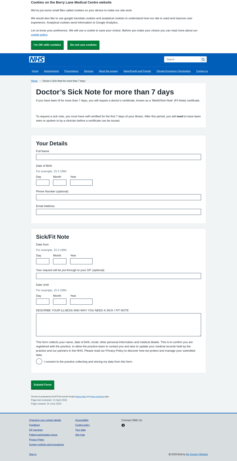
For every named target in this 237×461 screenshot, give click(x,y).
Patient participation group (43, 435)
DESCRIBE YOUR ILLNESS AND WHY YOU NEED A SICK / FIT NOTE (82, 310)
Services (88, 71)
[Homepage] (36, 59)
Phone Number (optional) (52, 191)
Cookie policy (82, 425)
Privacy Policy (80, 397)
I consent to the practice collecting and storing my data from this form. (88, 361)
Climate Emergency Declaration (173, 71)
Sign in (33, 454)
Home (35, 71)
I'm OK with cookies (47, 44)
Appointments (51, 71)
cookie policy (39, 34)
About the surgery (108, 71)
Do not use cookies (83, 44)
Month (57, 176)
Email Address (45, 206)
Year (73, 176)
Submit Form (43, 384)
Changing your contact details (45, 420)
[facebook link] (123, 425)
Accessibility (81, 420)
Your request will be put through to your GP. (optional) (70, 270)
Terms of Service (97, 397)
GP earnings (36, 430)
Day (38, 176)
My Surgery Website (197, 454)
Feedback (34, 425)
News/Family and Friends (137, 71)
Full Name (42, 151)
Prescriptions (71, 71)
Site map (80, 435)
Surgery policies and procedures (46, 444)
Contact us (202, 71)
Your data (80, 430)
